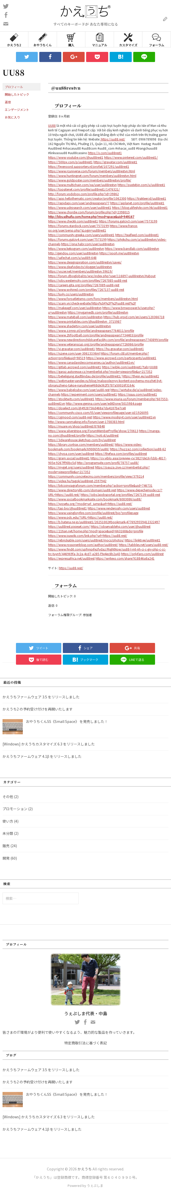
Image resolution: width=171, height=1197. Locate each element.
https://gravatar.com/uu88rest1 (115, 162)
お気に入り (12, 117)
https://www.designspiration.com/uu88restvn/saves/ (85, 262)
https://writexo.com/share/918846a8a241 (125, 558)
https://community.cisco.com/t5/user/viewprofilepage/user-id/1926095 (98, 412)
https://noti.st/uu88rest (102, 435)
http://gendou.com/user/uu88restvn (73, 253)
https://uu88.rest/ (112, 139)
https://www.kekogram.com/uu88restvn (76, 248)
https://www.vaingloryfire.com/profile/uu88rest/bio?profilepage (93, 513)
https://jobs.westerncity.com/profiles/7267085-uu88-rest (87, 280)
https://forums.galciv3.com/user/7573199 (128, 221)
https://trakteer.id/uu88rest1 (146, 198)
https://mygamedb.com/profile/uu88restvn (98, 312)
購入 (71, 39)
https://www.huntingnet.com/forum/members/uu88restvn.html (92, 175)
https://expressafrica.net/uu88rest (71, 558)
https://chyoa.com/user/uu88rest (71, 453)
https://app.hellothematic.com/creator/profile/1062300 (87, 198)
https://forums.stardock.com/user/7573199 (78, 226)
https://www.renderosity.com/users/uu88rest (119, 508)
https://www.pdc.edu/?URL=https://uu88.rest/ (80, 517)
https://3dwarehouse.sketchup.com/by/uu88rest (82, 440)
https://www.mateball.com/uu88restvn (75, 317)
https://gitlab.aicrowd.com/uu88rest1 (74, 367)
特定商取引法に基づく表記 (85, 1042)
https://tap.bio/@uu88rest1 (67, 508)
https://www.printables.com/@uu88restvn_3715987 (84, 321)
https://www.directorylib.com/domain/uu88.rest (82, 490)
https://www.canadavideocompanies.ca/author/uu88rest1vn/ (91, 362)
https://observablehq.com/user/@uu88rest (120, 526)
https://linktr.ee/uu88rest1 (142, 540)
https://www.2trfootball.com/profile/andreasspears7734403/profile (95, 335)
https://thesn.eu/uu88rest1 (140, 376)
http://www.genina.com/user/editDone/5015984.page (104, 403)
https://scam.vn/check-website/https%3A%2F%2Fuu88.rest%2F (92, 303)
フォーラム (156, 39)
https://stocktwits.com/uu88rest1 (71, 399)
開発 (6, 858)
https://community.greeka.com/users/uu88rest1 (81, 235)
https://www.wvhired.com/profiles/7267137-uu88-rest (86, 289)
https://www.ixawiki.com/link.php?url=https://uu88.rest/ (87, 535)
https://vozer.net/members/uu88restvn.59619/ (80, 271)
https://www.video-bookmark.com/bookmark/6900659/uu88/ (95, 446)
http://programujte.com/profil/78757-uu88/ (108, 462)
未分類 (8, 833)
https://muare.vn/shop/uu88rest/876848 (76, 426)
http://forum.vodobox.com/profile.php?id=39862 (83, 194)
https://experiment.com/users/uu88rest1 (89, 394)
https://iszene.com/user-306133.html (74, 353)
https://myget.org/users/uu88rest (71, 467)
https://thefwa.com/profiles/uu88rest (121, 453)
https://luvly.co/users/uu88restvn (71, 294)
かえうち (85, 1168)
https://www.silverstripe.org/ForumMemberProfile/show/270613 (93, 431)
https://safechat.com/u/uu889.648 (72, 257)
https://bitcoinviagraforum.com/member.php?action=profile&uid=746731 (100, 485)
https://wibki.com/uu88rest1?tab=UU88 (130, 367)
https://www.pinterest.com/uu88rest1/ (131, 157)
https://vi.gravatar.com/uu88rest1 (71, 349)
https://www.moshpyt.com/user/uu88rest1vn (124, 417)
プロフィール (14, 87)
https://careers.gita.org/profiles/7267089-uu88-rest (83, 285)
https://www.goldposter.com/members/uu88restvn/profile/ (89, 180)
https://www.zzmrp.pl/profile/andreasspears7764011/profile (91, 330)
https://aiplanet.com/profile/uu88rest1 (137, 203)
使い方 (8, 821)
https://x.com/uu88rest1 (105, 153)
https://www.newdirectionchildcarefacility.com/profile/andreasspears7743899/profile (108, 339)
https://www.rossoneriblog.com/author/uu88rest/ (83, 544)
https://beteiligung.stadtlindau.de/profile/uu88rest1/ (85, 376)
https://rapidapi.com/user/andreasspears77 (78, 203)
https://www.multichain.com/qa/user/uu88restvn (82, 184)
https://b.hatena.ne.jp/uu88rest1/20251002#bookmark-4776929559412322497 (104, 522)
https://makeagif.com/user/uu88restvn (75, 308)
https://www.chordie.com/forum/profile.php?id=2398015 (89, 212)
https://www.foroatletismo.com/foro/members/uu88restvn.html (93, 298)
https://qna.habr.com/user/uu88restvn (88, 244)
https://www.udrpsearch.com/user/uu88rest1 (79, 207)
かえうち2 (14, 39)
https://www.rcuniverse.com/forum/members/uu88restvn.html (91, 171)
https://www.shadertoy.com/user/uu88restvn (79, 326)
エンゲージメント (17, 109)
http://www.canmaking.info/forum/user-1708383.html (86, 421)
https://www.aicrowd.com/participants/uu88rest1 (121, 358)
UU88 (52, 125)
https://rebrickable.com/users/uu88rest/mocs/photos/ (86, 540)
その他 (8, 796)
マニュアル (99, 39)
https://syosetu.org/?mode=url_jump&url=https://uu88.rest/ (90, 503)
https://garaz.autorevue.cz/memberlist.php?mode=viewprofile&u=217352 (100, 371)
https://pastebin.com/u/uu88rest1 (141, 184)
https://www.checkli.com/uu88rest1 (73, 221)
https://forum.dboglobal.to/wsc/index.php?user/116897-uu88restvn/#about (102, 276)
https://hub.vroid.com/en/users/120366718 (133, 317)
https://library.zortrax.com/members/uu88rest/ (81, 444)
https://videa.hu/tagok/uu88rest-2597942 (77, 481)
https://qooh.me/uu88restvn (119, 253)
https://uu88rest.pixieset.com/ (69, 526)
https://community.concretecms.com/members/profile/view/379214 (96, 476)
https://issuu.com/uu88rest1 (137, 394)
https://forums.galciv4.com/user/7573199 (77, 239)
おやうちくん (42, 39)
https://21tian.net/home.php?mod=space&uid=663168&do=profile (95, 531)
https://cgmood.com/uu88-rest (70, 417)
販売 (6, 845)
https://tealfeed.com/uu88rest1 (137, 235)
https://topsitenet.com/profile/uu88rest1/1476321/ (84, 189)
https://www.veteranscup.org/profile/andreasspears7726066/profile (96, 344)
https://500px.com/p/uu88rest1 (70, 162)
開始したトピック (17, 94)
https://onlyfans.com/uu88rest (142, 554)
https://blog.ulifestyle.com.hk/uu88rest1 (140, 207)
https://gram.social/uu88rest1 (69, 458)
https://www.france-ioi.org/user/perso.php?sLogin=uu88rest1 (93, 228)
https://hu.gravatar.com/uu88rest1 (120, 349)
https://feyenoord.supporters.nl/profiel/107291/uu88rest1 (88, 166)
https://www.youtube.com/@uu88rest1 (75, 157)
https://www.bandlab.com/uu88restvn (132, 248)
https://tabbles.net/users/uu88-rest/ (143, 544)
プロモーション (15, 808)
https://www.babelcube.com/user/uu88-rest (79, 390)
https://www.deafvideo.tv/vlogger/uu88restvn (80, 267)
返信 (8, 102)
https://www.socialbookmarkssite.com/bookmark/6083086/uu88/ (95, 499)
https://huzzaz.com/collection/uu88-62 (138, 449)
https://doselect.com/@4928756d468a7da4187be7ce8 (87, 408)
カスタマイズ (128, 39)
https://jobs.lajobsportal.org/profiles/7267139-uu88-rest (120, 494)
